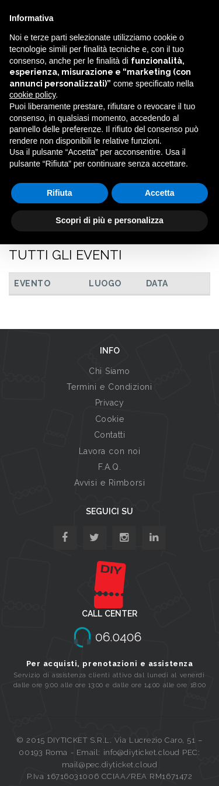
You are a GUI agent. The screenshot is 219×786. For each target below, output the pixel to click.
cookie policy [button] (32, 94)
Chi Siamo (109, 371)
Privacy (109, 402)
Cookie (109, 419)
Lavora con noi (110, 451)
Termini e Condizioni (109, 387)
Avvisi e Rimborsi (109, 482)
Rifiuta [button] (59, 193)
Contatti (109, 434)
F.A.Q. (109, 467)
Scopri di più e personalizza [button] (109, 220)
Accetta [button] (160, 193)
